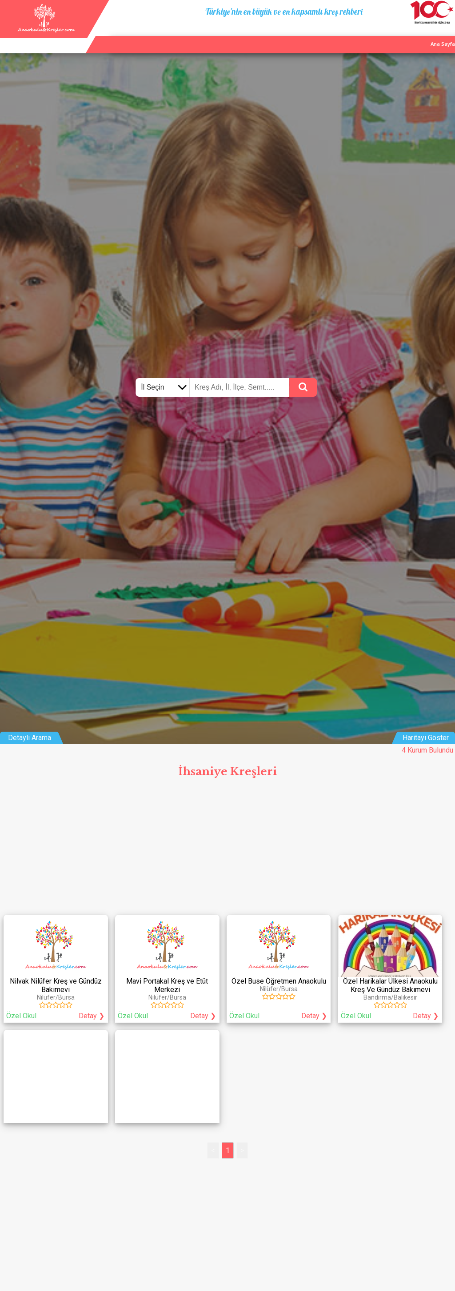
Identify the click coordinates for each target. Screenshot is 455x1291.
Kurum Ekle (387, 35)
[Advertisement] (227, 849)
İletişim (420, 35)
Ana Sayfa (350, 35)
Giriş (445, 35)
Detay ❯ (91, 1016)
